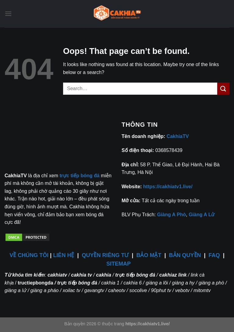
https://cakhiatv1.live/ (168, 186)
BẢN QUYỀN (185, 255)
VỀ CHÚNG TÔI (28, 255)
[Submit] (223, 88)
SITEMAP (118, 264)
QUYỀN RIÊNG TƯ (106, 255)
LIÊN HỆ (63, 255)
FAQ (214, 255)
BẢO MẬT (148, 255)
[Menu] (8, 13)
